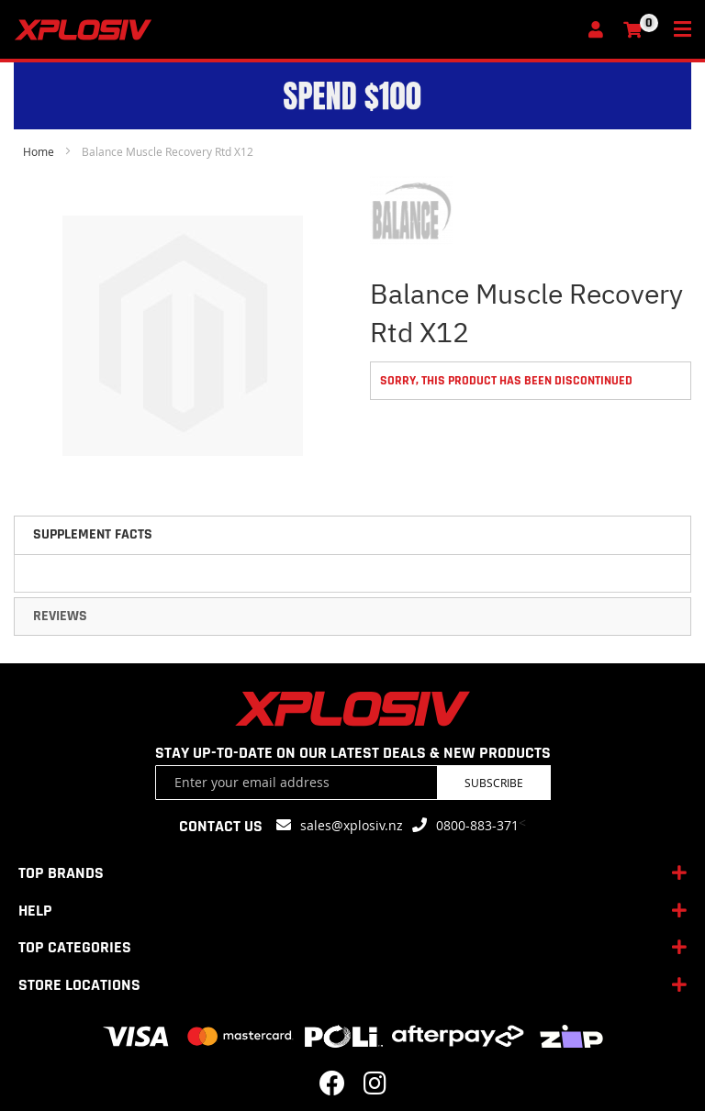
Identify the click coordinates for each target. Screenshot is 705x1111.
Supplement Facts (92, 534)
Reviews (60, 616)
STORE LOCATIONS (79, 984)
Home (38, 151)
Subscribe (493, 782)
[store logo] (295, 29)
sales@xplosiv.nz (351, 825)
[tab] (352, 535)
